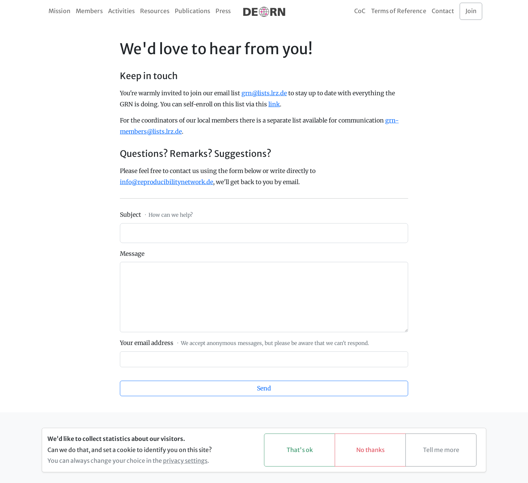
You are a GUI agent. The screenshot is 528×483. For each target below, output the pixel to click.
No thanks (370, 450)
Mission (59, 11)
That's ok (300, 450)
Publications (192, 11)
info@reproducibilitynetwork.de (166, 182)
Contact (443, 11)
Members (89, 11)
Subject (130, 214)
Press (223, 11)
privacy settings (185, 460)
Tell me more (441, 450)
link (274, 104)
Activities (121, 11)
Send (264, 388)
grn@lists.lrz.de (264, 93)
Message (132, 253)
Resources (154, 11)
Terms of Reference (398, 11)
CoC (359, 11)
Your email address (146, 343)
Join (470, 11)
